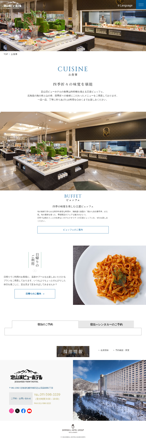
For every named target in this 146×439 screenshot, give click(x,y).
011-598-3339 (50, 394)
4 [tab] (79, 186)
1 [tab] (66, 186)
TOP (6, 54)
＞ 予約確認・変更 (121, 350)
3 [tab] (75, 186)
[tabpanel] (73, 151)
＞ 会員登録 (103, 350)
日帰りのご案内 (35, 294)
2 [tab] (70, 186)
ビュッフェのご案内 (73, 229)
